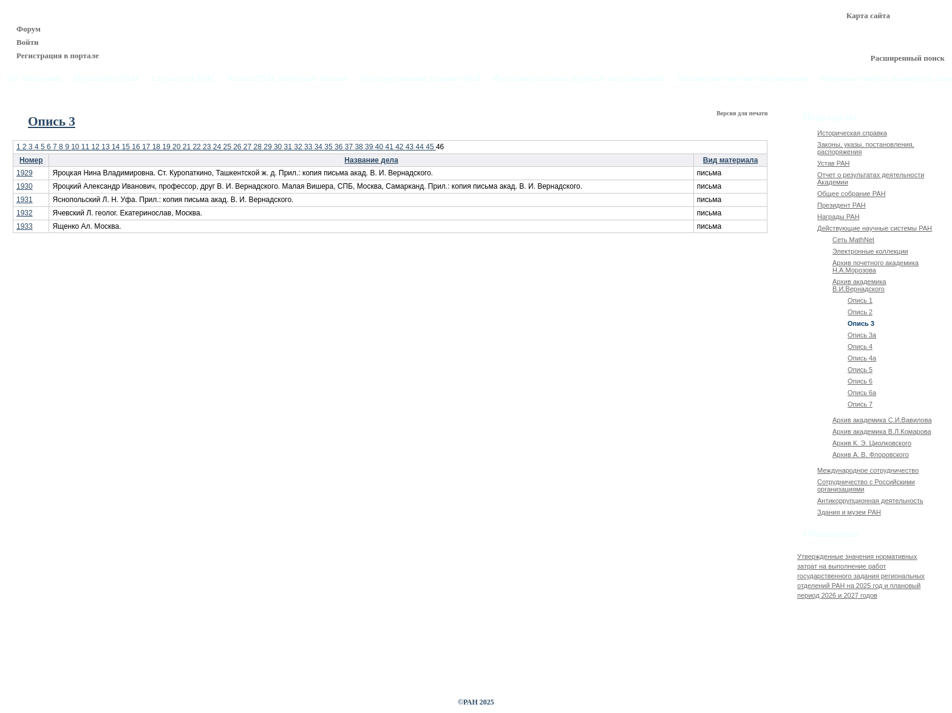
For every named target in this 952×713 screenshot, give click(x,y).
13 (106, 147)
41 (390, 147)
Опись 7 (860, 404)
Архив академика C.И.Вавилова (882, 420)
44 (421, 147)
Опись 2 (860, 312)
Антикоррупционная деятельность (870, 500)
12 (97, 147)
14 (117, 147)
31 (289, 147)
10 (76, 147)
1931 (24, 199)
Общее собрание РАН (851, 193)
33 (309, 147)
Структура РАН (182, 78)
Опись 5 (860, 369)
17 (147, 147)
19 (167, 147)
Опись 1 (860, 300)
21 (188, 147)
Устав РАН (833, 163)
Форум (28, 28)
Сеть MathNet (853, 239)
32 (299, 147)
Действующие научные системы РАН (874, 228)
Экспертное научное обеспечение (742, 78)
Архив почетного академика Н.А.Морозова (875, 266)
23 (208, 147)
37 (350, 147)
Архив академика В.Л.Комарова (881, 431)
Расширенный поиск (908, 58)
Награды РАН (838, 216)
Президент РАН (841, 205)
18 (157, 147)
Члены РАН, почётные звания (286, 78)
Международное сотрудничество (868, 470)
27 (248, 147)
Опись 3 (861, 323)
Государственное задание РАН (420, 78)
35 (329, 147)
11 (86, 147)
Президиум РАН (105, 78)
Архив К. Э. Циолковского (871, 443)
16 (137, 147)
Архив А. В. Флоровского (870, 454)
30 (279, 147)
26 (238, 147)
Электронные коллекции (870, 251)
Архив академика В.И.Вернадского (859, 285)
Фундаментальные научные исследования (578, 78)
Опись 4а (862, 358)
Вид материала (730, 160)
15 (127, 147)
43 (411, 147)
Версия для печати (742, 113)
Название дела (371, 160)
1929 (24, 173)
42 (400, 147)
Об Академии (34, 78)
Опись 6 (860, 381)
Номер (31, 160)
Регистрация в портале (57, 55)
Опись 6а (862, 392)
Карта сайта (868, 15)
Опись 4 (860, 346)
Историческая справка (852, 133)
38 (360, 147)
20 (177, 147)
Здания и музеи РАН (849, 512)
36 (340, 147)
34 (319, 147)
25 (228, 147)
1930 (24, 186)
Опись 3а (862, 335)
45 (431, 147)
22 (197, 147)
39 (370, 147)
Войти (27, 42)
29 (269, 147)
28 (259, 147)
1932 (24, 213)
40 (380, 147)
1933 (24, 226)
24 (218, 147)
